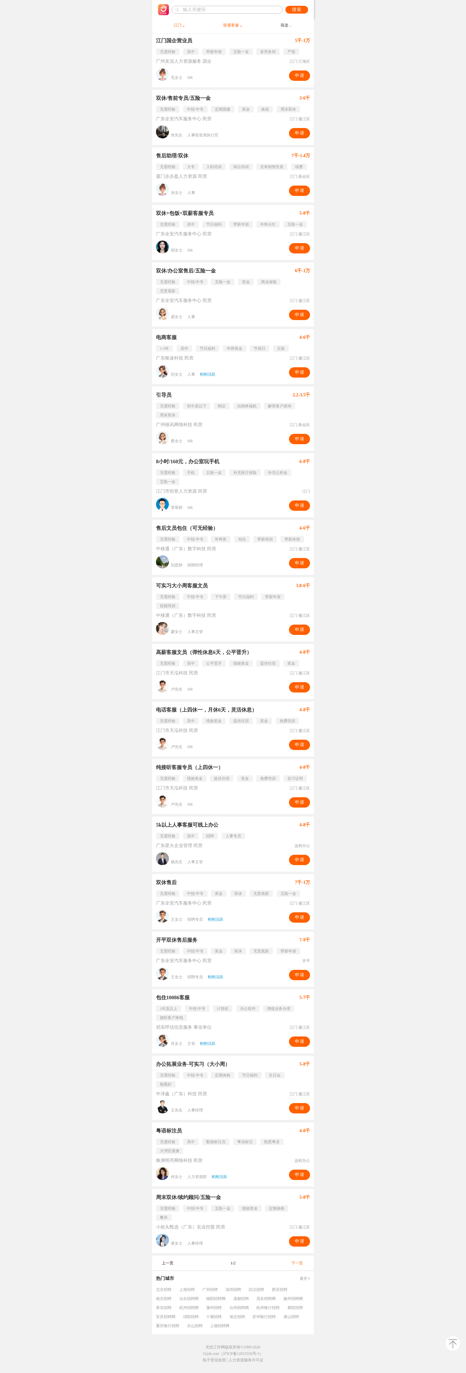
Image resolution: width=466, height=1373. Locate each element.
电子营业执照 (214, 1360)
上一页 (167, 1263)
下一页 (297, 1263)
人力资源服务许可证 (245, 1360)
